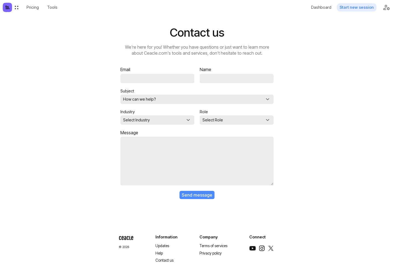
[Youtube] (252, 248)
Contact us (164, 260)
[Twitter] (270, 248)
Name (205, 69)
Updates (162, 246)
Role (204, 111)
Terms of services (213, 246)
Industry (127, 111)
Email (125, 69)
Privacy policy (210, 253)
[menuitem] (16, 7)
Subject (127, 91)
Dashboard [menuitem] (321, 7)
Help (159, 253)
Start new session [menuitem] (357, 7)
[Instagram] (261, 248)
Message (129, 132)
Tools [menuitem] (52, 7)
